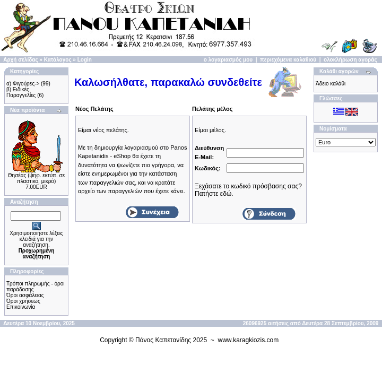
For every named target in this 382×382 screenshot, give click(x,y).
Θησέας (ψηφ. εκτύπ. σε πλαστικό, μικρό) (36, 178)
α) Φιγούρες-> (22, 83)
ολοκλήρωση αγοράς (350, 60)
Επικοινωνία (20, 307)
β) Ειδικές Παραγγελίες (21, 92)
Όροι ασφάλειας (25, 295)
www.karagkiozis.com (248, 340)
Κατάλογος (58, 60)
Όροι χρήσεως (23, 301)
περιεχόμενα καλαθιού (288, 60)
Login (84, 60)
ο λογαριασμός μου (228, 60)
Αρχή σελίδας (20, 60)
